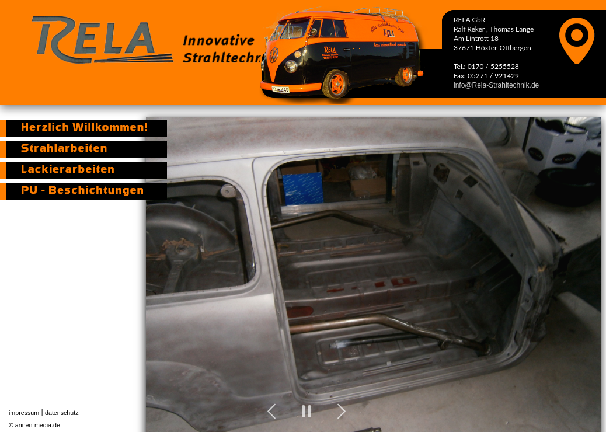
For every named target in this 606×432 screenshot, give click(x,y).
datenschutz (61, 412)
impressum (24, 412)
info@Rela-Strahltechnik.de (496, 85)
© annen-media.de (34, 424)
